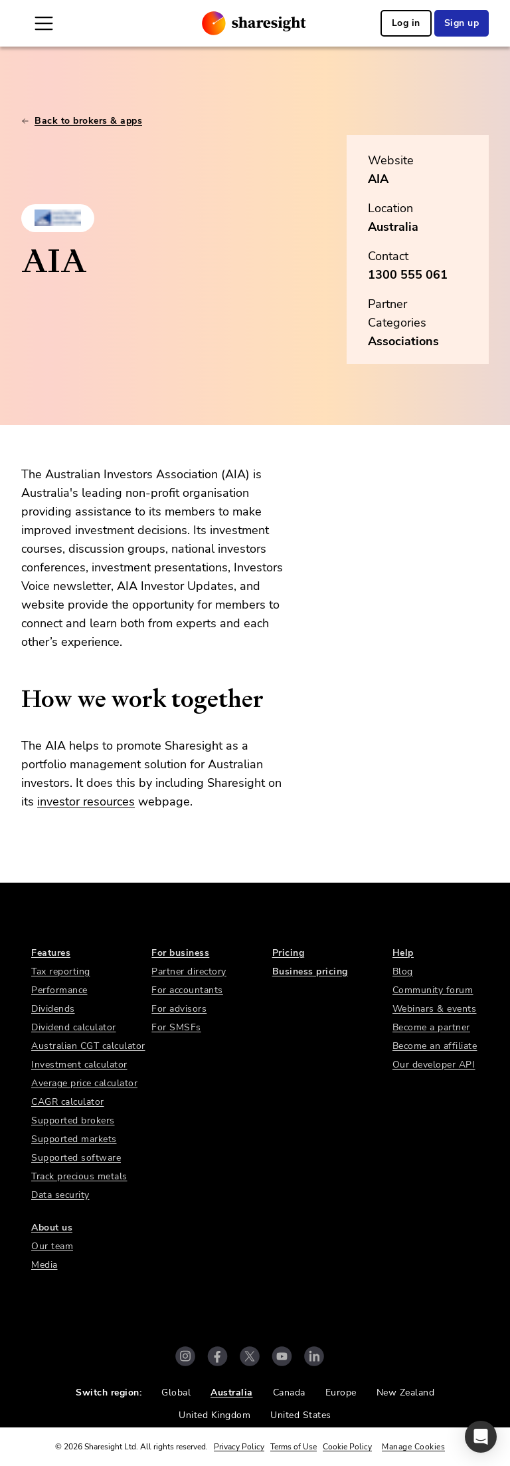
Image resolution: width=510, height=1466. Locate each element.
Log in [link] (406, 23)
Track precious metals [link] (79, 1176)
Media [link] (44, 1264)
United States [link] (300, 1415)
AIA (378, 179)
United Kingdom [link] (214, 1415)
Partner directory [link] (188, 971)
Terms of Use (293, 1446)
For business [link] (180, 953)
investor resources (86, 801)
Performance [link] (59, 990)
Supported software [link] (76, 1157)
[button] (481, 1437)
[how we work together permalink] (14, 699)
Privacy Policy (239, 1446)
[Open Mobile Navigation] (43, 23)
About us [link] (51, 1227)
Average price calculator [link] (84, 1083)
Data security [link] (60, 1195)
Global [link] (176, 1392)
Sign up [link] (461, 23)
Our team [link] (52, 1246)
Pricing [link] (288, 953)
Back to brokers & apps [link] (81, 120)
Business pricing (310, 971)
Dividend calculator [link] (73, 1027)
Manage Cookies (413, 1446)
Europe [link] (341, 1392)
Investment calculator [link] (79, 1064)
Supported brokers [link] (73, 1120)
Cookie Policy (347, 1446)
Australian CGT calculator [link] (88, 1046)
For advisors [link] (179, 1008)
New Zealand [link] (406, 1392)
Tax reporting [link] (60, 971)
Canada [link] (289, 1392)
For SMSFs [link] (176, 1027)
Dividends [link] (53, 1008)
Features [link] (50, 953)
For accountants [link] (187, 990)
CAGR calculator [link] (67, 1102)
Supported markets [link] (74, 1139)
